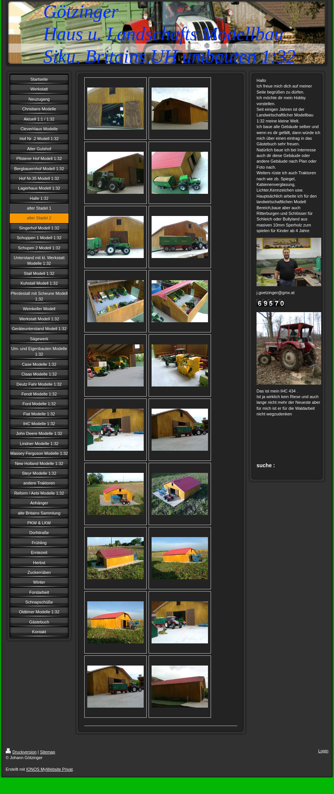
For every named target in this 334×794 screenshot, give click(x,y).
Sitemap (47, 752)
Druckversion (21, 752)
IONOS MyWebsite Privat (49, 769)
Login (323, 751)
